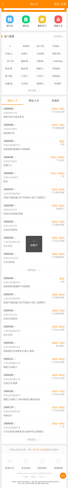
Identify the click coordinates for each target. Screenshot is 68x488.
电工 (16, 481)
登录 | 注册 (60, 4)
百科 (36, 483)
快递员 (27, 481)
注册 (42, 450)
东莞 (31, 483)
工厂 (30, 481)
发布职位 (59, 36)
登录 (34, 450)
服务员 (19, 481)
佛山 (33, 483)
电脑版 (33, 477)
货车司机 (44, 481)
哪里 (39, 483)
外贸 (48, 481)
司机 (42, 483)
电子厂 (58, 481)
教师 (51, 481)
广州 (25, 483)
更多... (48, 483)
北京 (19, 483)
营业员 (23, 481)
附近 (44, 483)
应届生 (55, 100)
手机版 (25, 477)
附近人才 (34, 100)
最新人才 (12, 100)
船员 (33, 481)
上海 (22, 483)
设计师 (54, 481)
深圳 (28, 483)
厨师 (13, 481)
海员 (36, 481)
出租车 (39, 481)
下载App (41, 477)
